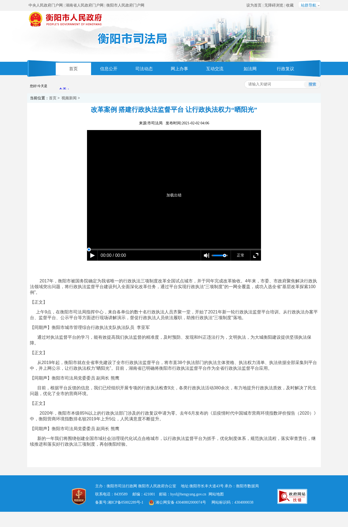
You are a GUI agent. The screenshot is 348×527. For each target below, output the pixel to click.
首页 (73, 68)
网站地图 (216, 494)
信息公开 (108, 68)
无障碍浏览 (273, 5)
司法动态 (144, 68)
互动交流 (214, 68)
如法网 (250, 68)
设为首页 (254, 5)
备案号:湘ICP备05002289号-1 (119, 502)
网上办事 (179, 68)
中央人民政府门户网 (46, 5)
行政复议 (285, 68)
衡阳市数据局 (247, 486)
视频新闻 (69, 98)
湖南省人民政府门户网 (85, 5)
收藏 (290, 5)
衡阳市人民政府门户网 (125, 5)
